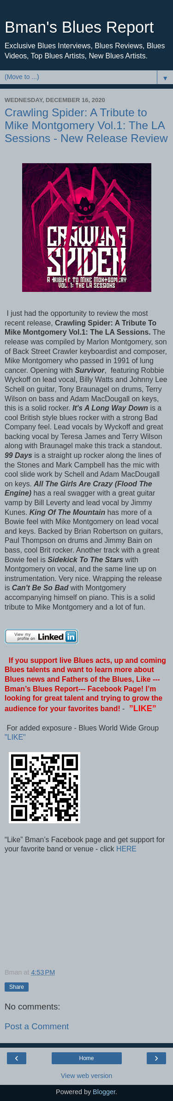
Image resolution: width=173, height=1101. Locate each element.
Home (86, 1058)
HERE (125, 849)
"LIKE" (16, 737)
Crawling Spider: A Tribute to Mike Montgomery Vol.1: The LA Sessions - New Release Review (86, 125)
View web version (87, 1075)
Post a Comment (37, 1026)
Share (16, 987)
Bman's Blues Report (79, 27)
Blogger (104, 1091)
